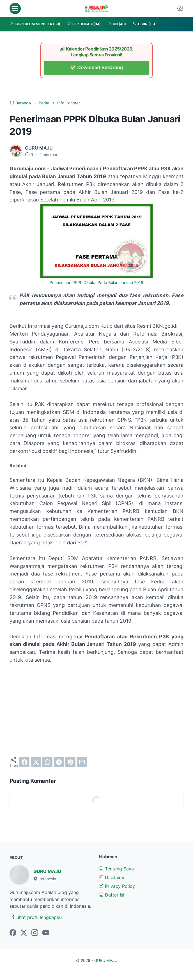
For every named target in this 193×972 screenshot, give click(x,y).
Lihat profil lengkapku (36, 917)
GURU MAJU (47, 871)
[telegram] (59, 762)
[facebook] (24, 762)
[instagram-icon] (34, 933)
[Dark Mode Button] (180, 8)
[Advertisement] (96, 710)
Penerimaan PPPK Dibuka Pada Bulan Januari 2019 (96, 283)
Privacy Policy (117, 886)
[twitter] (36, 762)
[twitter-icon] (23, 933)
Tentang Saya (116, 869)
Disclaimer (113, 877)
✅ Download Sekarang (96, 67)
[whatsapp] (47, 762)
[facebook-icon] (13, 933)
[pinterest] (70, 762)
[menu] (15, 8)
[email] (82, 762)
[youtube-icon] (45, 933)
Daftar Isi (111, 895)
